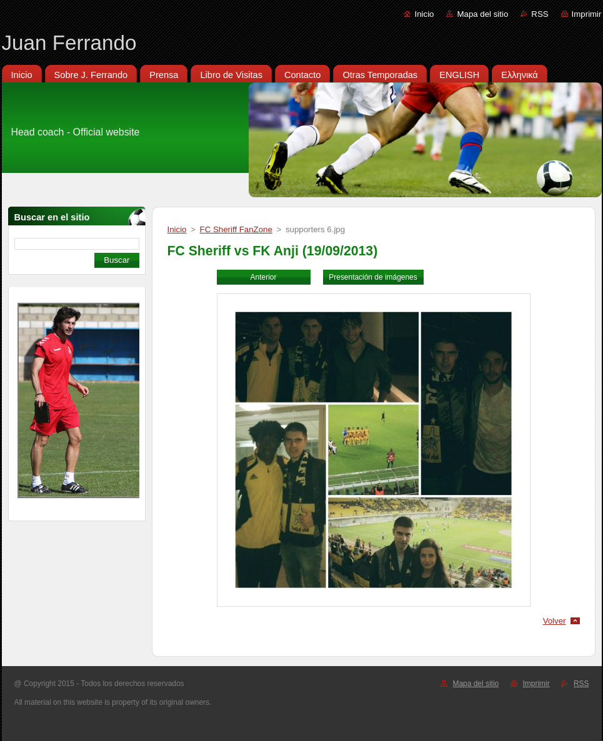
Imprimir (587, 14)
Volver (554, 621)
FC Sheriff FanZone (236, 229)
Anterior (264, 277)
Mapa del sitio (482, 14)
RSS (539, 14)
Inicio (424, 14)
